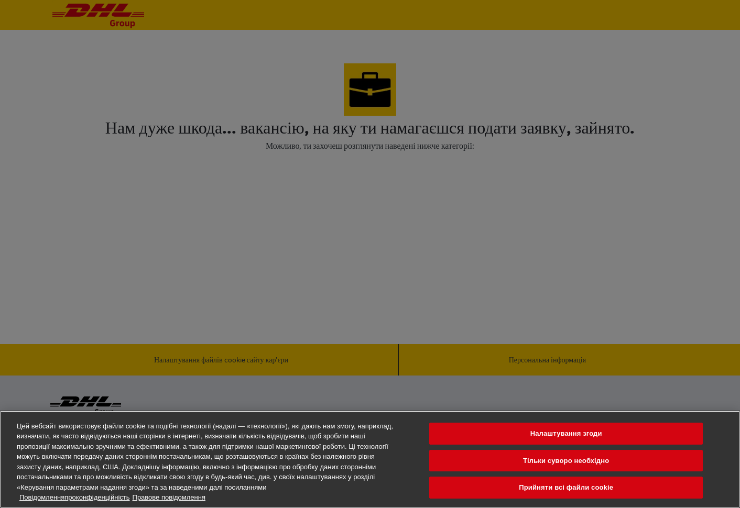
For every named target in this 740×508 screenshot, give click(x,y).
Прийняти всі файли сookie (566, 487)
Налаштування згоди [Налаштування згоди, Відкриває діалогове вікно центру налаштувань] (566, 433)
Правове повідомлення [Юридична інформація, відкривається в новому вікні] (169, 497)
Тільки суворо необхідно (566, 461)
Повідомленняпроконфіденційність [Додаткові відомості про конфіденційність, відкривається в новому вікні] (74, 497)
